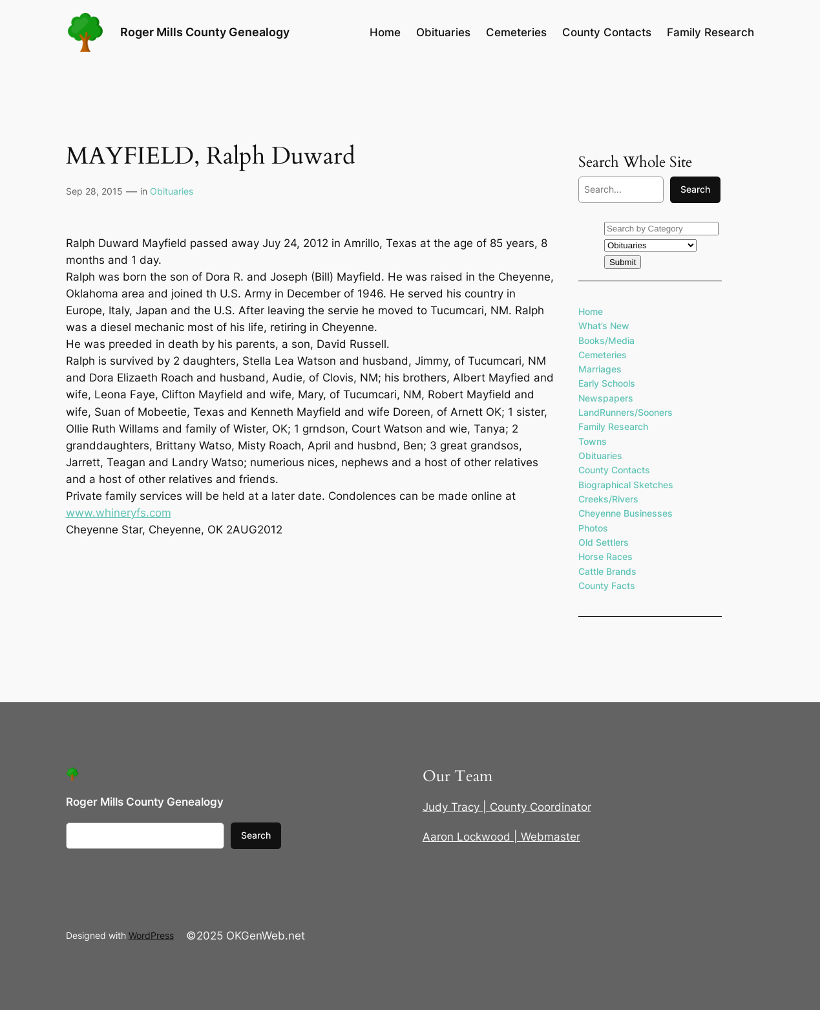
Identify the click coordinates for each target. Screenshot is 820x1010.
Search (695, 189)
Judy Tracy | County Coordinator (507, 806)
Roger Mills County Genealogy (204, 32)
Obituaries (171, 191)
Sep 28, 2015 (94, 191)
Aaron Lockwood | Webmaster (501, 836)
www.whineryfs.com (118, 512)
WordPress (151, 935)
